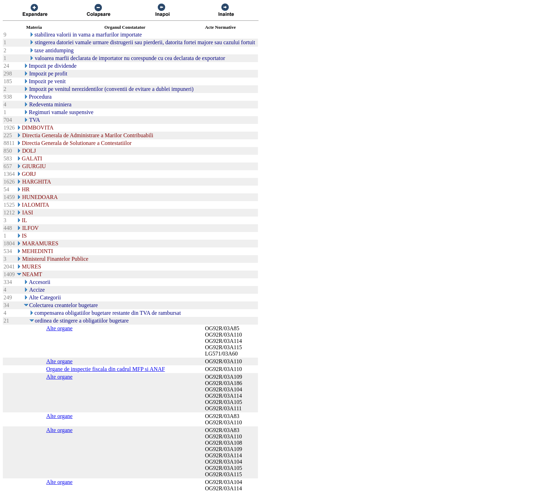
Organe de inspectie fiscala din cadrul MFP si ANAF (105, 369)
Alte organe (59, 328)
